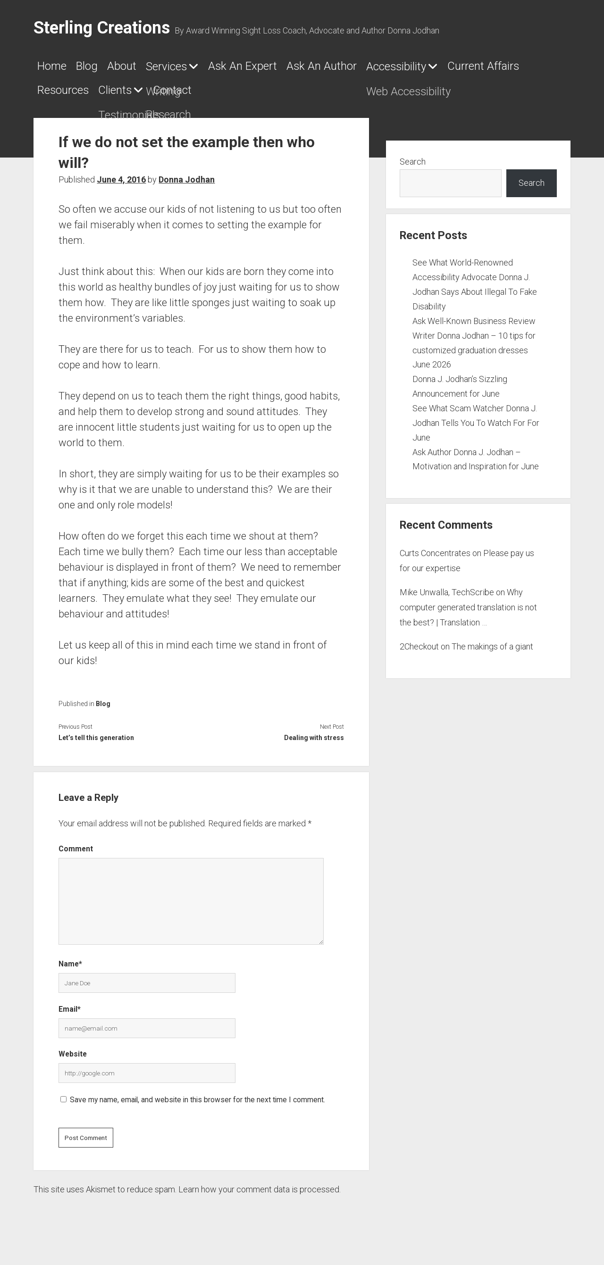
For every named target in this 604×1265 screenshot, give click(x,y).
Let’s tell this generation (96, 745)
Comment (76, 856)
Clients (364, 97)
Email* (70, 1016)
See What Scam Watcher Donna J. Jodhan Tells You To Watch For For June (475, 430)
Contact (443, 97)
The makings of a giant (492, 653)
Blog (106, 69)
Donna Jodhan (187, 187)
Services (215, 70)
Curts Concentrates (435, 560)
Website (73, 1061)
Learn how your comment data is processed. (259, 1196)
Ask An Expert (318, 69)
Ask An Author (424, 69)
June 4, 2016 (121, 187)
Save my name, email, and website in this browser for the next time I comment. (197, 1106)
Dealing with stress (314, 745)
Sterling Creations (102, 28)
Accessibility (78, 97)
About (154, 69)
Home (57, 69)
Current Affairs (196, 97)
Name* (70, 971)
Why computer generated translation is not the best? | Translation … (468, 614)
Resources (294, 97)
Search (413, 169)
